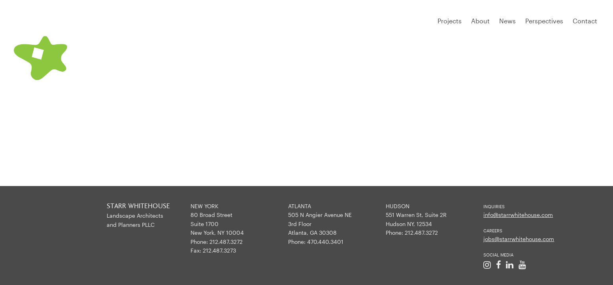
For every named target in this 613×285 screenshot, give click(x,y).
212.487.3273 (219, 250)
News (507, 21)
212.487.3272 (226, 241)
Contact (585, 21)
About (480, 21)
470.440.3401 (325, 241)
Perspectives (544, 21)
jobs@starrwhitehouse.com (518, 239)
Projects (450, 21)
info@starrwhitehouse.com (518, 214)
